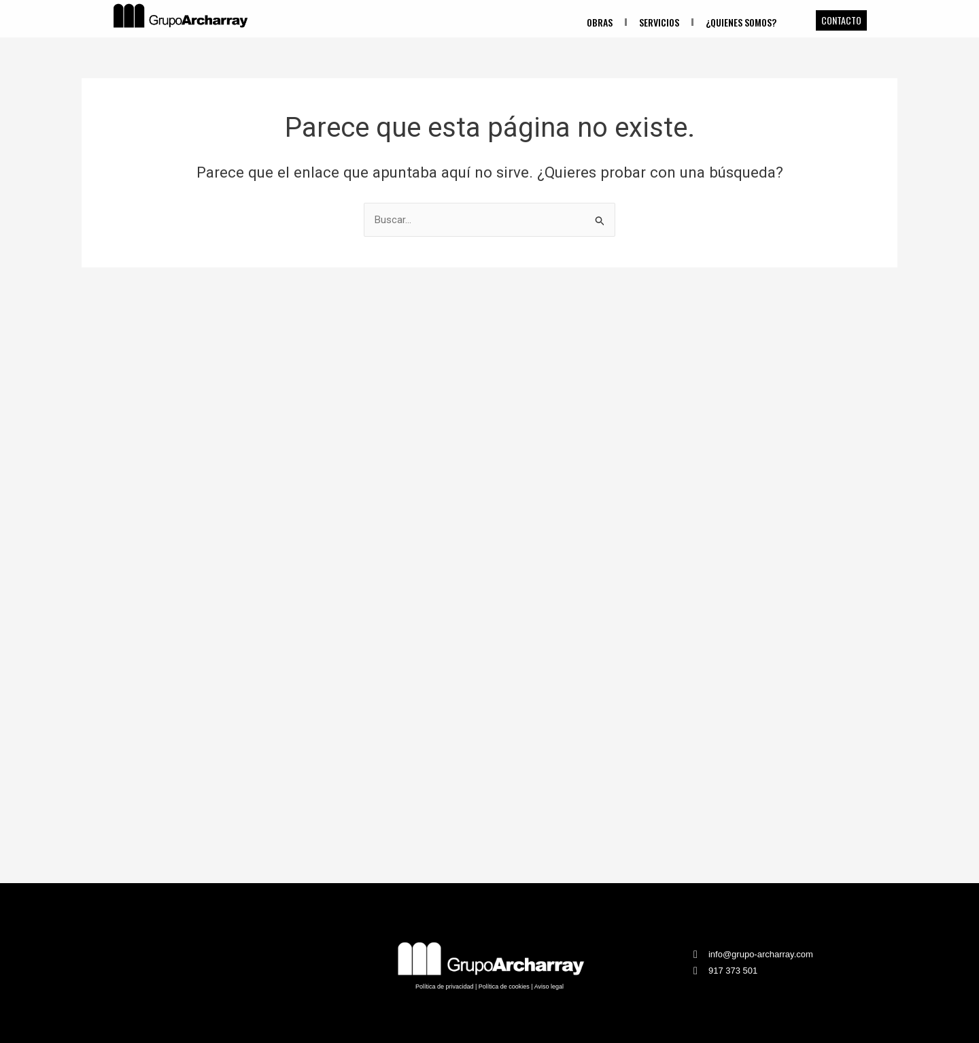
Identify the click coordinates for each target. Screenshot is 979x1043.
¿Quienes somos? (741, 22)
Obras (600, 22)
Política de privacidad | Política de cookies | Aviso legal (489, 986)
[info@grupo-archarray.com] (695, 954)
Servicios (659, 22)
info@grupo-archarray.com (760, 954)
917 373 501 (732, 970)
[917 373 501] (695, 970)
